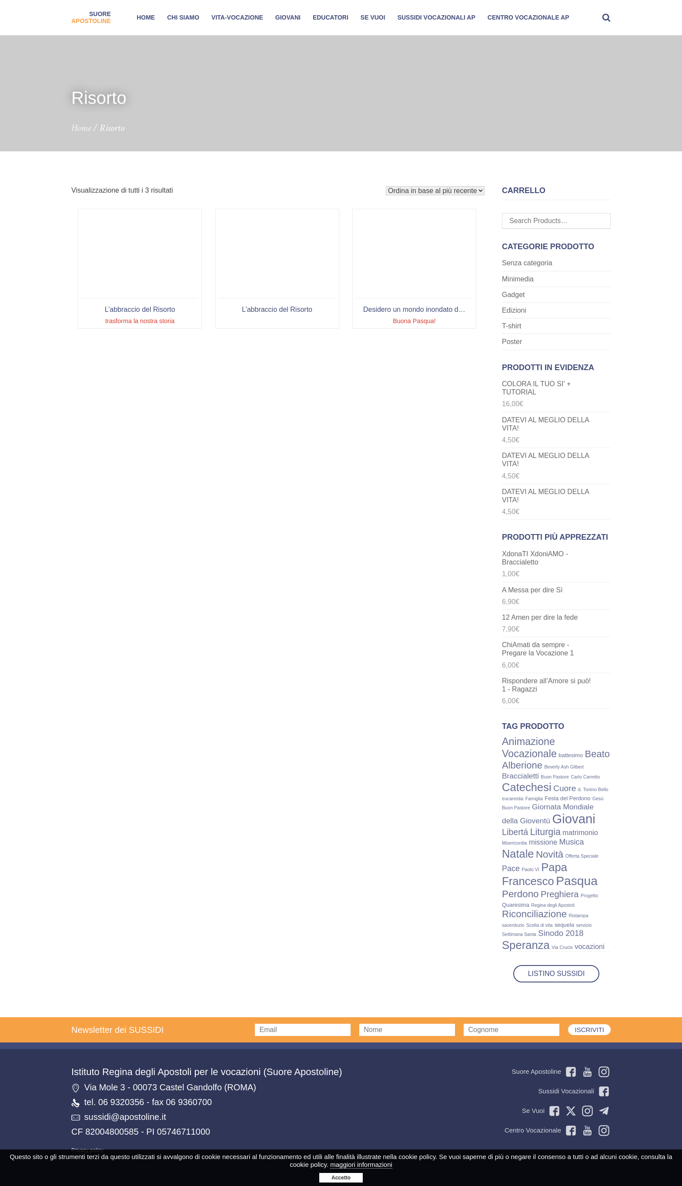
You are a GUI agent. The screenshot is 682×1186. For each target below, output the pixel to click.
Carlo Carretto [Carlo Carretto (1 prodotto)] (585, 776)
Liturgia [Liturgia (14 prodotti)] (545, 832)
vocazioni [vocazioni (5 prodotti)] (590, 946)
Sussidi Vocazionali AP (436, 17)
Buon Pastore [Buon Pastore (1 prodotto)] (555, 776)
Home (146, 17)
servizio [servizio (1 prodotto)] (584, 925)
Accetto (341, 1178)
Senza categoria (527, 263)
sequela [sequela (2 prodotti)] (564, 925)
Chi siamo (183, 17)
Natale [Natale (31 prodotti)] (518, 854)
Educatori (330, 17)
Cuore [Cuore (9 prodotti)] (564, 788)
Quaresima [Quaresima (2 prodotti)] (515, 905)
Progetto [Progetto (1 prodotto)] (589, 895)
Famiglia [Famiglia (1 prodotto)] (534, 798)
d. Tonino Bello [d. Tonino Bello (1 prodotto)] (593, 789)
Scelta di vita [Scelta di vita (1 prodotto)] (539, 925)
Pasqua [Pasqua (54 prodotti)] (577, 881)
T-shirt (511, 326)
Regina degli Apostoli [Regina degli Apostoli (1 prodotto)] (553, 905)
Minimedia (518, 279)
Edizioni (514, 310)
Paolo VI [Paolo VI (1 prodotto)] (530, 869)
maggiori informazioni (361, 1164)
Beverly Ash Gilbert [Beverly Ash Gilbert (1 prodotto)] (564, 766)
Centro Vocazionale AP (528, 17)
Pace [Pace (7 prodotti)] (511, 868)
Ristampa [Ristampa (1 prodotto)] (578, 915)
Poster (512, 341)
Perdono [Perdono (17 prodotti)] (520, 894)
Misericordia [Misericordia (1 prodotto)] (514, 842)
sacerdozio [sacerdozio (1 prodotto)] (513, 925)
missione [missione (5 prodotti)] (543, 842)
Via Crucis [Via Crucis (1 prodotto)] (562, 947)
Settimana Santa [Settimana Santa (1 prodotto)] (519, 934)
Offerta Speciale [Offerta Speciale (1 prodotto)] (581, 856)
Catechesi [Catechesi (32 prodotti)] (527, 787)
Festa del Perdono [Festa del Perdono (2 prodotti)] (567, 798)
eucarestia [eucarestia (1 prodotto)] (512, 798)
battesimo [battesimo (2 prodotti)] (570, 755)
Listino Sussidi (556, 973)
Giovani (288, 17)
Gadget (513, 294)
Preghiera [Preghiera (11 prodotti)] (559, 894)
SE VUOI (373, 17)
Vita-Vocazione (237, 17)
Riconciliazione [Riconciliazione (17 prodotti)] (534, 914)
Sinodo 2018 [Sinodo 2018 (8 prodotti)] (560, 933)
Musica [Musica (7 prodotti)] (571, 842)
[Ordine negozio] (435, 190)
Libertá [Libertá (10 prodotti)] (515, 832)
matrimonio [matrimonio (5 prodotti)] (580, 833)
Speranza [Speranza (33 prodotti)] (526, 945)
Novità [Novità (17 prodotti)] (549, 854)
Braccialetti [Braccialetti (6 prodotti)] (520, 776)
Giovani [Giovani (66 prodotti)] (573, 819)
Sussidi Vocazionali (573, 1091)
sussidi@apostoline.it (125, 1117)
